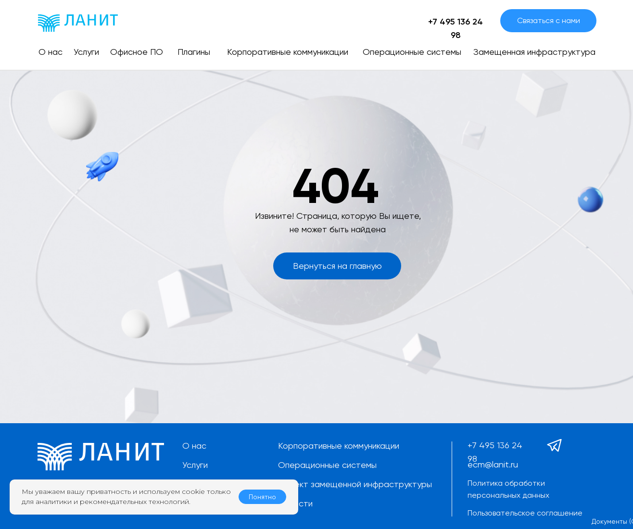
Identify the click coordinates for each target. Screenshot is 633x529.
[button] (548, 20)
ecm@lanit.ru (493, 464)
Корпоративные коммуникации (338, 446)
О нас (194, 446)
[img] (78, 23)
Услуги (195, 465)
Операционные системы (327, 465)
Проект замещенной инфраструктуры (355, 484)
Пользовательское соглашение (525, 512)
